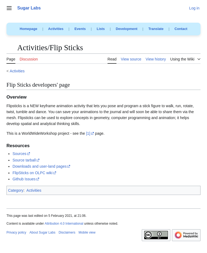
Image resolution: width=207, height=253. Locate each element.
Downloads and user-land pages (39, 166)
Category (15, 190)
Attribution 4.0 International (63, 223)
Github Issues (24, 179)
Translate (156, 29)
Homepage (28, 29)
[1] (88, 133)
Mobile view (86, 232)
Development (126, 29)
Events (80, 29)
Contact (180, 29)
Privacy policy (16, 232)
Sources (19, 153)
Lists (101, 29)
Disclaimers (66, 232)
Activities (56, 29)
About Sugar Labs (42, 232)
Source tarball (24, 160)
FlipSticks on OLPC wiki (32, 173)
